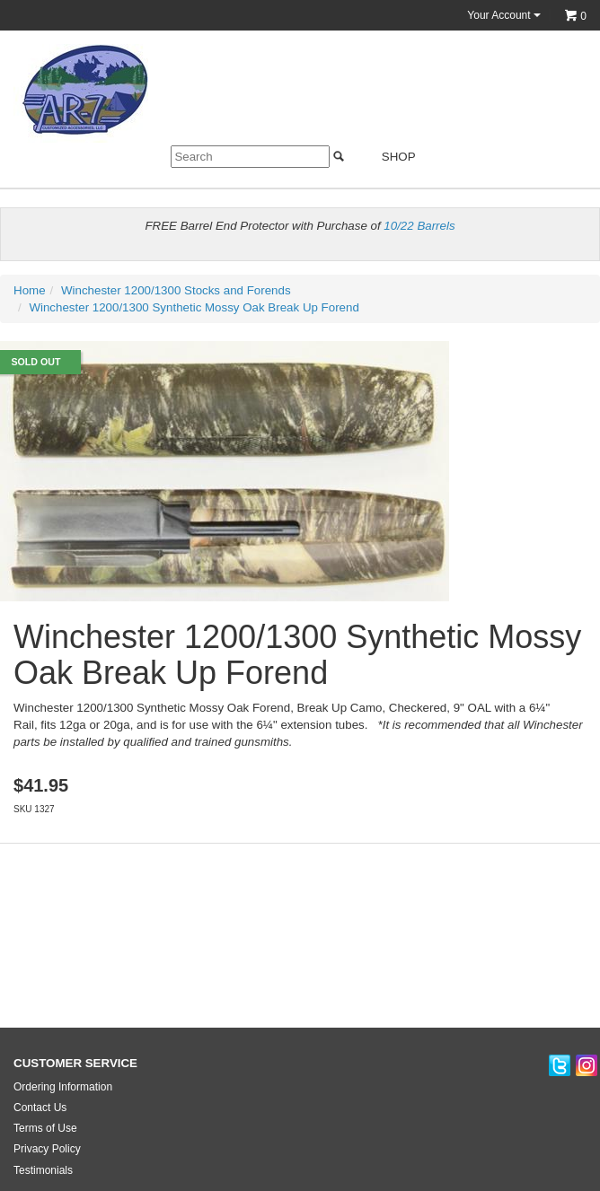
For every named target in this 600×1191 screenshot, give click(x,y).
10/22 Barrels (419, 225)
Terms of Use (45, 1128)
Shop (387, 156)
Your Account (504, 15)
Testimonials (43, 1170)
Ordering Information (62, 1087)
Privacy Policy (47, 1149)
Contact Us (39, 1107)
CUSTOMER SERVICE (75, 1063)
